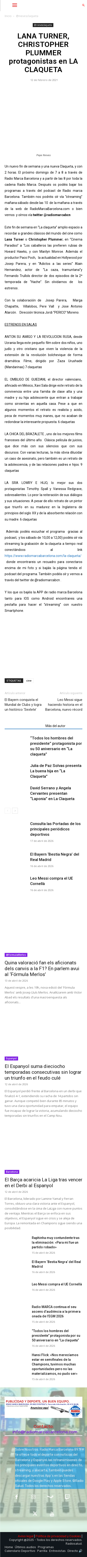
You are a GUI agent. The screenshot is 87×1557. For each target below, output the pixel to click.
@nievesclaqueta (27, 16)
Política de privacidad (50, 1536)
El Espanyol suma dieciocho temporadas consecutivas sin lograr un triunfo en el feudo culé (43, 1072)
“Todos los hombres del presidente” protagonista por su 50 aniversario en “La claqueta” (56, 1335)
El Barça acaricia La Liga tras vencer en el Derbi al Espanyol (43, 1182)
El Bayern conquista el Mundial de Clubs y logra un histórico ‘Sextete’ (23, 705)
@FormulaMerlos (16, 954)
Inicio (8, 16)
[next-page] (15, 811)
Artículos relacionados (23, 726)
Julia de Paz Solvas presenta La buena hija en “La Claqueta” (55, 771)
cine (29, 680)
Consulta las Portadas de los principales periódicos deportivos (55, 829)
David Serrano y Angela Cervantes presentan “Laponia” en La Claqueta (52, 793)
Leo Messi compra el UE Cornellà (57, 1284)
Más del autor (55, 726)
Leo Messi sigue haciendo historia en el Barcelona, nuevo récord (63, 705)
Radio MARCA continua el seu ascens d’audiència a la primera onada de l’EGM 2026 (56, 1311)
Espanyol (11, 1058)
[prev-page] (7, 811)
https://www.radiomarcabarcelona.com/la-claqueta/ (43, 556)
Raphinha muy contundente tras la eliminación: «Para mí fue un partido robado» (56, 1242)
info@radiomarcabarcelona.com (45, 1431)
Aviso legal (25, 1536)
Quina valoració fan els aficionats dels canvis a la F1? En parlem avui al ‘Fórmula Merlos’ (42, 968)
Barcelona (12, 1171)
